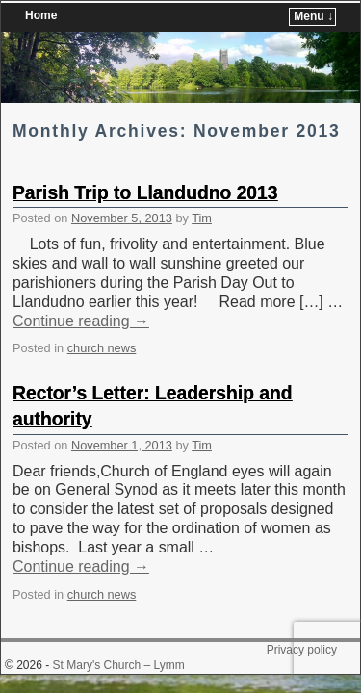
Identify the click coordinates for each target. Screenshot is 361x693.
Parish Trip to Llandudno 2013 (145, 164)
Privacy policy (302, 621)
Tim (202, 189)
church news (102, 319)
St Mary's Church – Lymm (119, 636)
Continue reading (81, 292)
